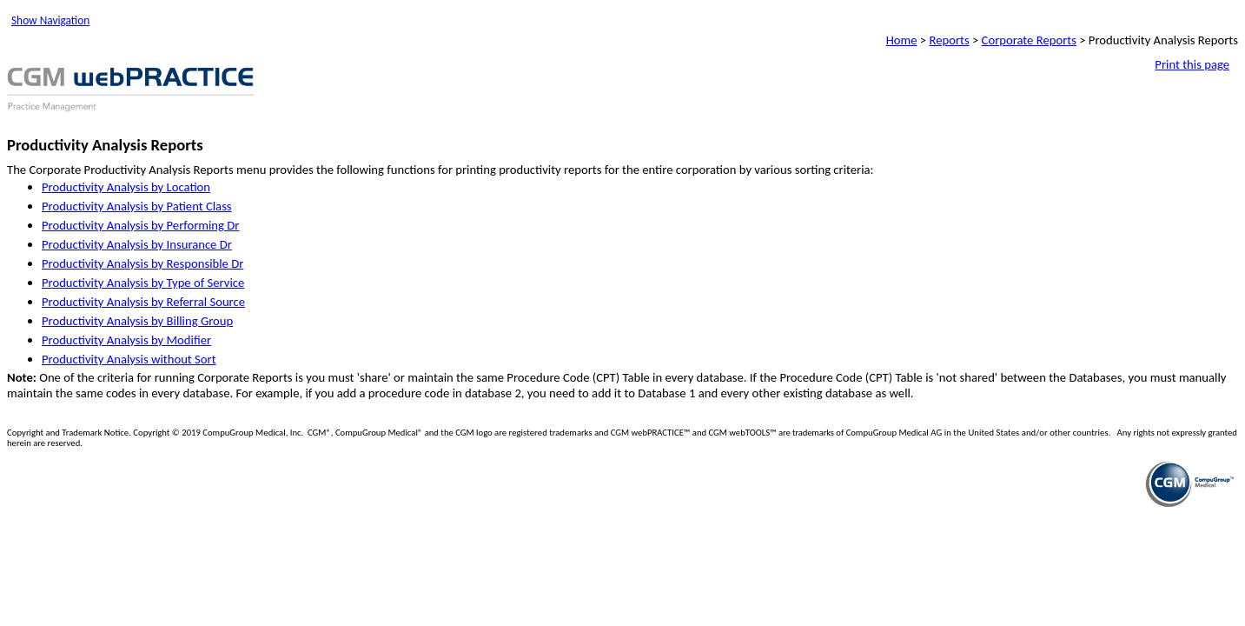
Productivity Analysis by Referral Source (143, 302)
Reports (949, 40)
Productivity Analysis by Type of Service (143, 282)
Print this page (1192, 64)
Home (901, 40)
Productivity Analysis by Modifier (126, 340)
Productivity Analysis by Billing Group (137, 321)
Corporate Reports (1029, 40)
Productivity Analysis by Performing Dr (140, 225)
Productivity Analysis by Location (126, 187)
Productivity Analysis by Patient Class (137, 206)
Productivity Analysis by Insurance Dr (137, 244)
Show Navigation (50, 20)
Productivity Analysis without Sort (129, 359)
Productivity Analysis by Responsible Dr (142, 263)
